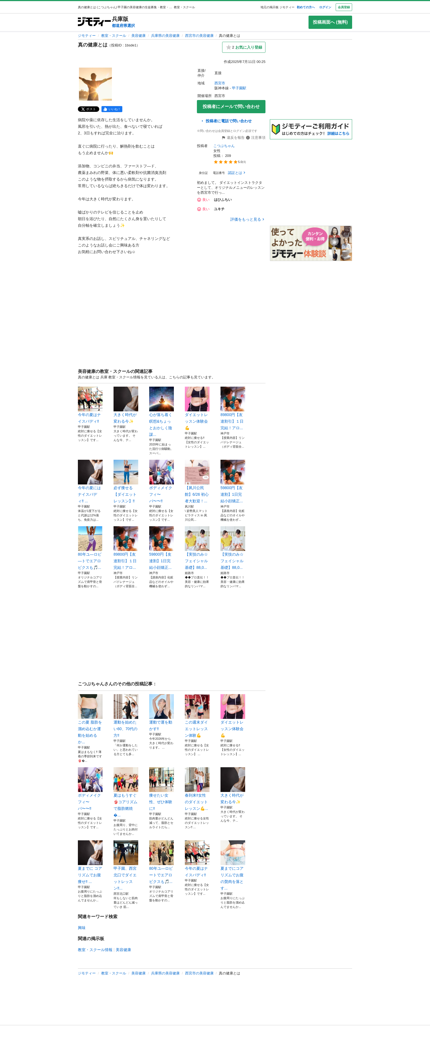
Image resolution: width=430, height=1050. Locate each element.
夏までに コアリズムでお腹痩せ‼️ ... (90, 862)
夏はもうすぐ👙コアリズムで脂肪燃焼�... (126, 792)
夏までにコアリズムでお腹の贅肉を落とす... (232, 865)
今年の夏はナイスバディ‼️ (90, 405)
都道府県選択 (123, 25)
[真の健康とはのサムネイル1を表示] (95, 84)
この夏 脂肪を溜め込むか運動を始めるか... (90, 719)
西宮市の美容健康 (199, 36)
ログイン (325, 7)
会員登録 (344, 7)
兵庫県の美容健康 (165, 36)
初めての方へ (306, 7)
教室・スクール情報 (95, 950)
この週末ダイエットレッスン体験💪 (197, 716)
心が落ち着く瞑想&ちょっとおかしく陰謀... (161, 412)
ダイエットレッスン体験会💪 (197, 408)
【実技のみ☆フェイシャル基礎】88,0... (197, 548)
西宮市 (219, 83)
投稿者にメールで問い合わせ (231, 106)
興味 (82, 928)
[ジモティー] (94, 22)
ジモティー (87, 36)
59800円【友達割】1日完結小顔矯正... (232, 481)
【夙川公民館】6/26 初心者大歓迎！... (197, 481)
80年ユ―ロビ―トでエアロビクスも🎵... (90, 548)
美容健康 (138, 36)
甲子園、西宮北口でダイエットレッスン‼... (126, 865)
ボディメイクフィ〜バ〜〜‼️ (161, 481)
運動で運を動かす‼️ (161, 712)
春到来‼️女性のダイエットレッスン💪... (197, 789)
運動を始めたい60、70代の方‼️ (126, 716)
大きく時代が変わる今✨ (126, 405)
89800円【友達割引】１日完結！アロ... (232, 408)
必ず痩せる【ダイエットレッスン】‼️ (126, 481)
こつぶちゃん (224, 146)
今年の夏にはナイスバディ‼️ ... (90, 481)
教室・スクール (113, 36)
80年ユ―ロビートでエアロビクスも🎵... (161, 862)
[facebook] (111, 109)
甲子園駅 (239, 88)
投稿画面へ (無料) (330, 22)
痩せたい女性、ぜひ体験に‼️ (161, 789)
